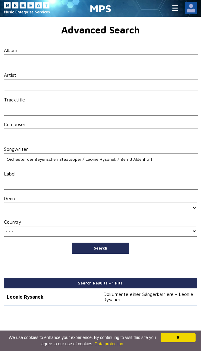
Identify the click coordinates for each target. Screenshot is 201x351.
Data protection (109, 343)
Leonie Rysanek (25, 297)
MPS (100, 8)
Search (100, 248)
